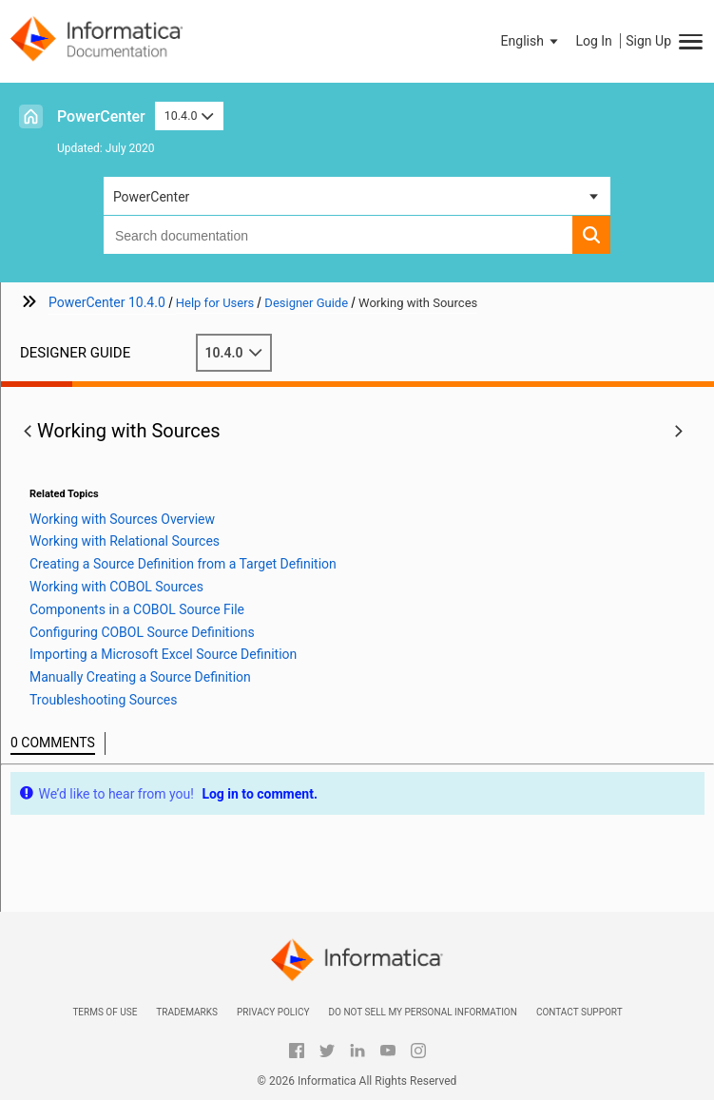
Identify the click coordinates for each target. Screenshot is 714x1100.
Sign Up (648, 40)
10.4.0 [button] (189, 115)
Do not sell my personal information (422, 1012)
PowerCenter (101, 116)
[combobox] (338, 235)
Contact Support (579, 1012)
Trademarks (187, 1012)
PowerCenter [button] (151, 196)
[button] (531, 40)
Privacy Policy (273, 1012)
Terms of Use (104, 1012)
